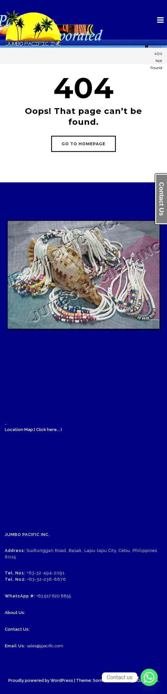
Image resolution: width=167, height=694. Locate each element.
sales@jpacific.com (45, 645)
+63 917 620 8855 (53, 596)
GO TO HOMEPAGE (83, 143)
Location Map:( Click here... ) (33, 429)
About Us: (15, 612)
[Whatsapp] (149, 677)
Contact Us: (17, 629)
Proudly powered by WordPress (40, 680)
